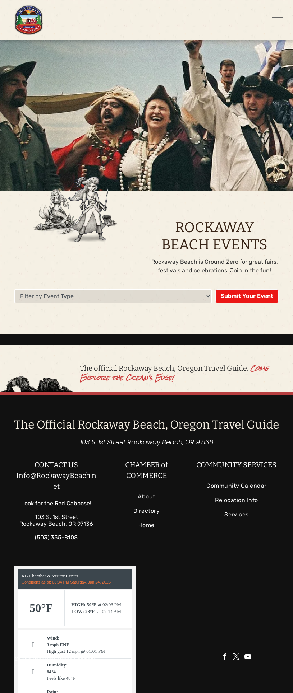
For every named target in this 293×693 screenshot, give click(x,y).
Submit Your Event (247, 295)
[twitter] (237, 658)
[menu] (277, 20)
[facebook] (225, 658)
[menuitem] (146, 497)
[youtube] (248, 658)
